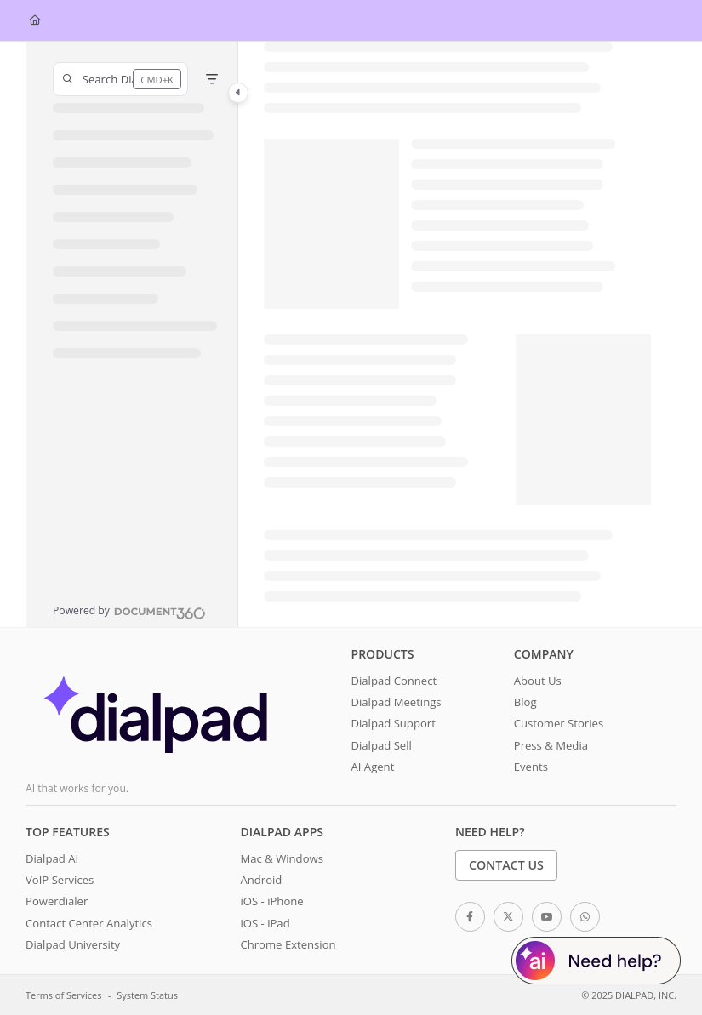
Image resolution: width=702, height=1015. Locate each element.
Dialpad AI (52, 858)
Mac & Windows (281, 858)
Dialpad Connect (394, 680)
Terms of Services (63, 995)
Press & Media (551, 745)
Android (261, 879)
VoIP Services (60, 879)
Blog (525, 702)
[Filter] (212, 79)
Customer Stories (558, 723)
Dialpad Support (393, 723)
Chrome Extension (287, 944)
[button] (120, 79)
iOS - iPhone (271, 901)
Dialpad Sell (381, 745)
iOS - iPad (264, 923)
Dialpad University (73, 944)
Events (531, 766)
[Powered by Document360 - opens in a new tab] (129, 611)
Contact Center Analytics (89, 923)
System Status (147, 995)
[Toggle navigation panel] (238, 93)
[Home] (35, 21)
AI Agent (373, 766)
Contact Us (506, 865)
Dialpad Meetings (396, 702)
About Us (538, 680)
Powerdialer (57, 901)
